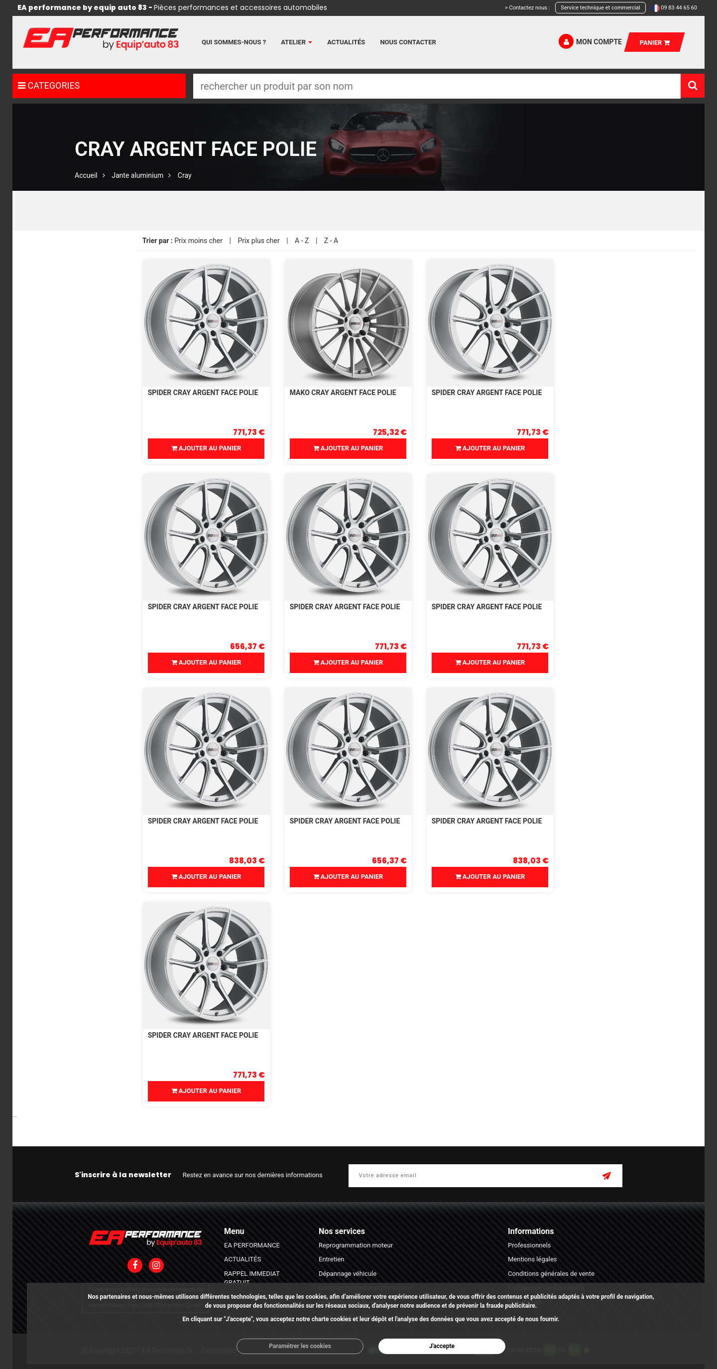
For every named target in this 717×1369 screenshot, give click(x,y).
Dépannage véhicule (347, 1273)
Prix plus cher (258, 241)
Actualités (346, 42)
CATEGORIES (49, 85)
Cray (185, 175)
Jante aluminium (137, 175)
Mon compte (590, 41)
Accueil (86, 175)
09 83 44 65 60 (679, 7)
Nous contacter (408, 42)
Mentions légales (532, 1259)
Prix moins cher (198, 241)
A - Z (302, 241)
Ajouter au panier (206, 448)
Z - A (331, 241)
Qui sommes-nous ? (234, 42)
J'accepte (442, 1346)
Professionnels (529, 1245)
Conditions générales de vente (551, 1273)
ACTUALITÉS (242, 1259)
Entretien (332, 1259)
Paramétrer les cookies (300, 1346)
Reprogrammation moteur (356, 1245)
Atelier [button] (296, 42)
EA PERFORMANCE (252, 1245)
